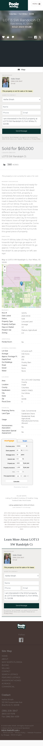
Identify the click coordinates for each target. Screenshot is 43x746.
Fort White (23, 14)
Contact (6, 671)
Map (21, 69)
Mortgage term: (10, 455)
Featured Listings (11, 677)
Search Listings (10, 674)
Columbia (12, 14)
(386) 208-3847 (16, 81)
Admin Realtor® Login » (10, 730)
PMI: (13, 472)
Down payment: (10, 450)
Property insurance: (9, 467)
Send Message (21, 131)
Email (13, 83)
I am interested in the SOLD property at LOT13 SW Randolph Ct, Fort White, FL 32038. (21, 121)
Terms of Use (8, 733)
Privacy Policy (36, 139)
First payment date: (9, 476)
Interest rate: (11, 459)
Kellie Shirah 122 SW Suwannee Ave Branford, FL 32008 (12, 702)
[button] (21, 283)
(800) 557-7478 (8, 714)
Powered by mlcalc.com (21, 487)
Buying (5, 665)
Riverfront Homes (11, 680)
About (5, 659)
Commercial (8, 687)
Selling (6, 668)
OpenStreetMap (31, 307)
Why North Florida (12, 662)
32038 (31, 14)
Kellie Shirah (15, 79)
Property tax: (11, 463)
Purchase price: (10, 446)
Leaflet (24, 307)
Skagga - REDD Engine (13, 735)
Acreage (6, 684)
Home (5, 656)
